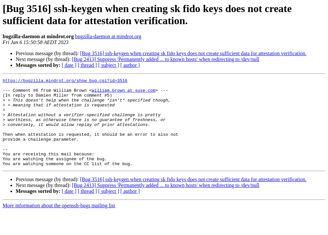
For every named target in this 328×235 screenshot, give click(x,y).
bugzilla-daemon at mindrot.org (108, 36)
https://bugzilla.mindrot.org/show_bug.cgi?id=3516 (65, 81)
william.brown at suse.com (123, 93)
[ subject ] (108, 65)
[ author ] (130, 65)
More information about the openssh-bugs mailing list (59, 223)
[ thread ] (87, 65)
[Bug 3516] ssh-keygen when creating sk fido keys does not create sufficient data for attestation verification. (193, 53)
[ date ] (69, 65)
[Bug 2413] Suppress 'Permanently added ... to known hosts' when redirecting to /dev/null (165, 59)
